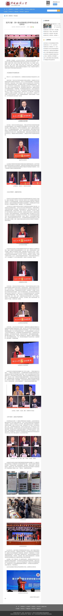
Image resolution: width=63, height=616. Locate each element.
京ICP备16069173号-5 (17, 612)
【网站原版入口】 (56, 2)
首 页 (5, 9)
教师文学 (27, 11)
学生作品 (27, 9)
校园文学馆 (32, 9)
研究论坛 (11, 11)
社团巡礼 (22, 9)
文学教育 (16, 9)
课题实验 (16, 11)
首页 (7, 15)
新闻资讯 (11, 9)
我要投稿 (55, 4)
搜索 (58, 10)
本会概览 (6, 11)
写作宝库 (22, 11)
